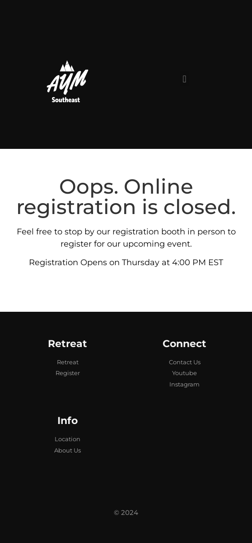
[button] (184, 78)
